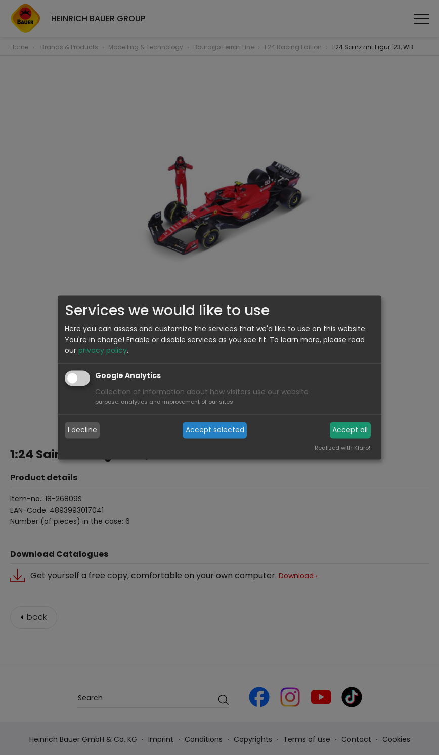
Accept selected (215, 430)
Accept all (350, 430)
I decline (82, 430)
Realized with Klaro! (342, 448)
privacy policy (102, 351)
